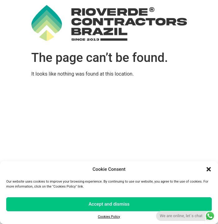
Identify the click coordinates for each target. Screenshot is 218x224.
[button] (209, 169)
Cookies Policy (109, 217)
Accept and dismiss (109, 204)
